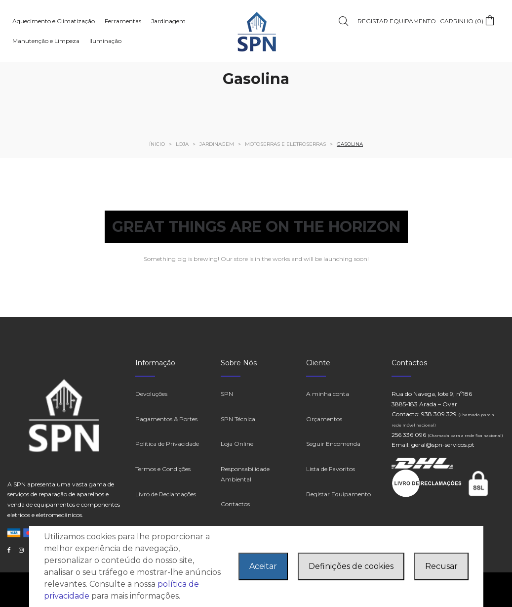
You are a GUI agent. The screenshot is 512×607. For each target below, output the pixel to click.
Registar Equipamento (338, 494)
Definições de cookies (351, 566)
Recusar (441, 566)
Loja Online (237, 443)
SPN (227, 393)
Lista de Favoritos (330, 469)
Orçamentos (324, 419)
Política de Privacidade (167, 443)
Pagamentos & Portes (166, 419)
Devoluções (151, 393)
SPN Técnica (238, 419)
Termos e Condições (163, 469)
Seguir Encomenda (333, 443)
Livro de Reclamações (165, 494)
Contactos (235, 504)
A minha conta (327, 393)
